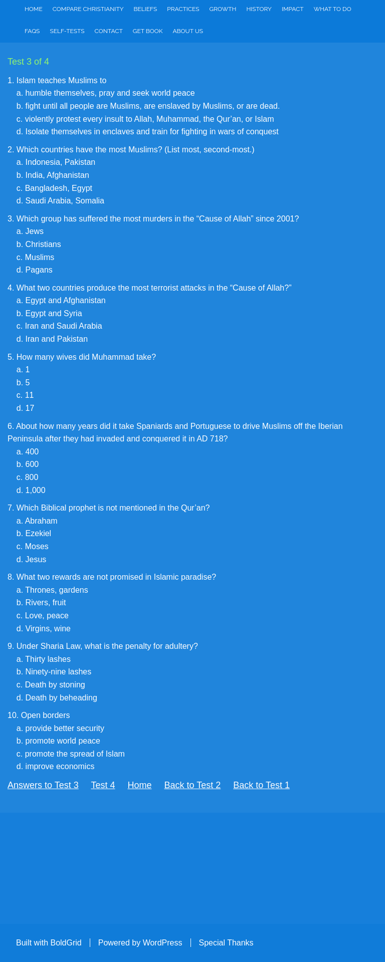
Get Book (148, 31)
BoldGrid (65, 942)
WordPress (162, 942)
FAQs (32, 31)
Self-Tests (67, 31)
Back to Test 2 (192, 785)
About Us (188, 31)
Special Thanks (226, 942)
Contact (109, 31)
